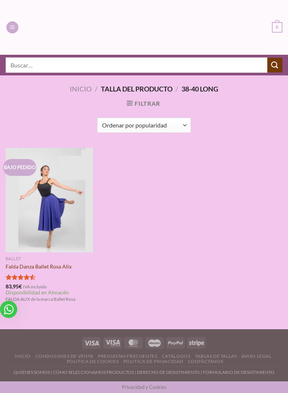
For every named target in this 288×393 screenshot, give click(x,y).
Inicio (81, 89)
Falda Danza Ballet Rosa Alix (39, 266)
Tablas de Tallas (216, 356)
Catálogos (176, 356)
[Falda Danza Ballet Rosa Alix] (49, 200)
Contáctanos (206, 361)
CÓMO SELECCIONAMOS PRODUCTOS (93, 372)
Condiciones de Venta (64, 356)
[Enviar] (274, 65)
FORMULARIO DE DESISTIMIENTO (238, 372)
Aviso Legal (257, 356)
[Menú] (12, 27)
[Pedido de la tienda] (143, 125)
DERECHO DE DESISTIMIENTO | (170, 372)
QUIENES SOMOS (32, 372)
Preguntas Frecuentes (127, 356)
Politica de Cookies (93, 361)
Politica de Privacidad (153, 361)
